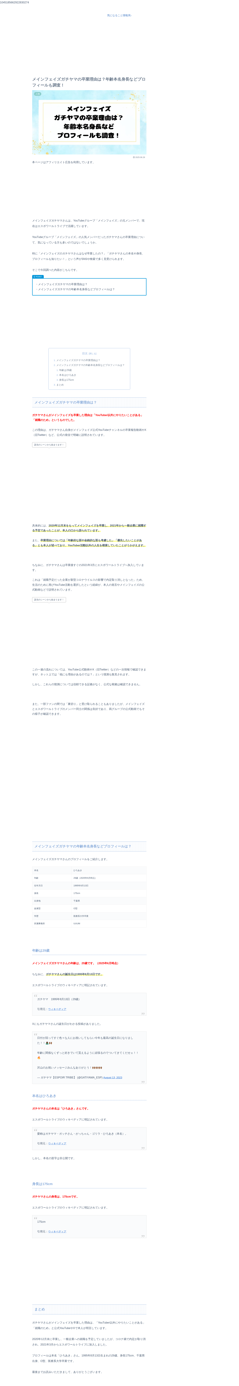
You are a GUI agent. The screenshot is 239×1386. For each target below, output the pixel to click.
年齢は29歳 (65, 370)
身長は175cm (66, 380)
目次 (85, 353)
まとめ (60, 385)
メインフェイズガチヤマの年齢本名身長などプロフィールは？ (90, 365)
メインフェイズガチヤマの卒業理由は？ (78, 360)
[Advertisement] (119, 48)
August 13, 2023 (113, 1077)
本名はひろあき (68, 375)
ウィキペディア (57, 1009)
